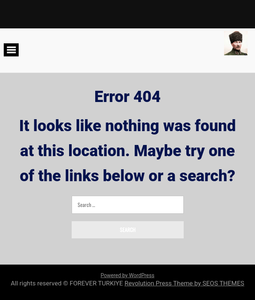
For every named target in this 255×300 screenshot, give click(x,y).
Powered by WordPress (128, 275)
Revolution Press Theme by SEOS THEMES (184, 283)
